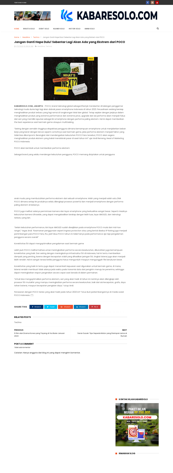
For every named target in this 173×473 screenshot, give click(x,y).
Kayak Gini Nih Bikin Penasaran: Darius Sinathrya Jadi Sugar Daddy (143, 179)
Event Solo (44, 29)
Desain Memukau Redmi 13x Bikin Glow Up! (143, 153)
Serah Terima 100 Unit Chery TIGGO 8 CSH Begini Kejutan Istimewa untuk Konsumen (143, 191)
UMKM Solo (90, 29)
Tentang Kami (20, 2)
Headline (26, 37)
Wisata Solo (29, 29)
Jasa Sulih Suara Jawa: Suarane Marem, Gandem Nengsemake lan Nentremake (142, 141)
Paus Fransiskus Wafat (141, 227)
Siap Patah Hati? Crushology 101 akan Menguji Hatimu (144, 165)
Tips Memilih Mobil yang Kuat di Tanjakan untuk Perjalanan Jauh (144, 255)
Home (16, 29)
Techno (36, 37)
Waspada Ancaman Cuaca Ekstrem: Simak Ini (143, 241)
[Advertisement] (62, 188)
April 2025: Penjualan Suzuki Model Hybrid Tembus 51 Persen (143, 204)
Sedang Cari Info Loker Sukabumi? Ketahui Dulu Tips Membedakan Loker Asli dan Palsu (144, 217)
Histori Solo (75, 29)
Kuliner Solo (59, 29)
